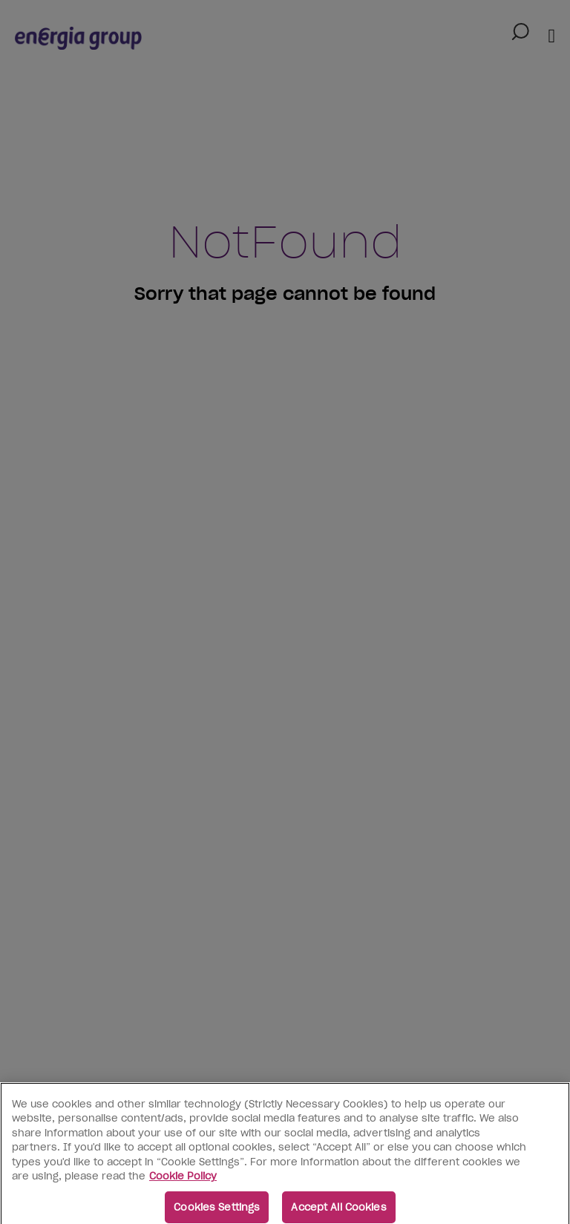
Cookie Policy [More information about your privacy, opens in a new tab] (183, 1180)
